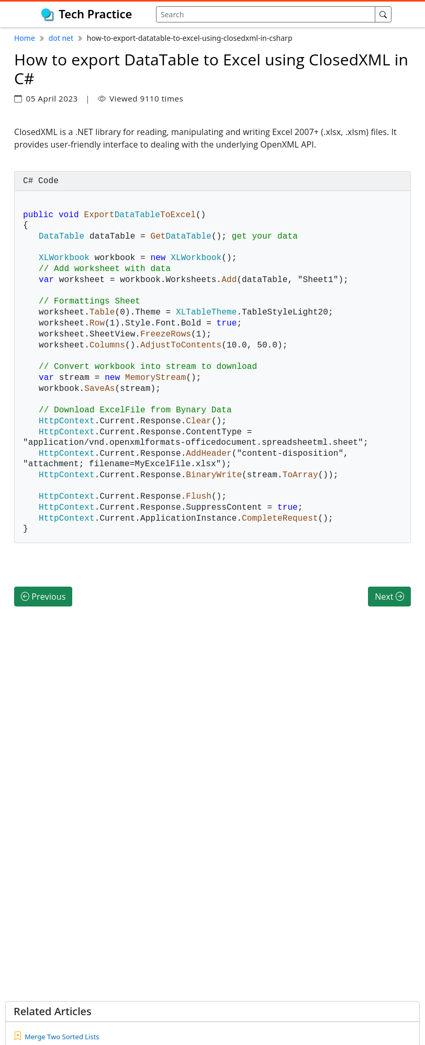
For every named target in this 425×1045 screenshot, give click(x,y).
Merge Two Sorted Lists (62, 1036)
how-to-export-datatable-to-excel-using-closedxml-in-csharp (190, 38)
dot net (61, 38)
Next (389, 586)
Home (24, 38)
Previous (43, 586)
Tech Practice (95, 13)
